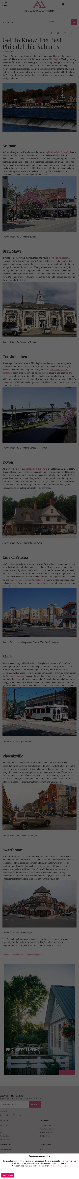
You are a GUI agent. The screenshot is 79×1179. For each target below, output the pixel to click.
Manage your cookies (59, 1166)
